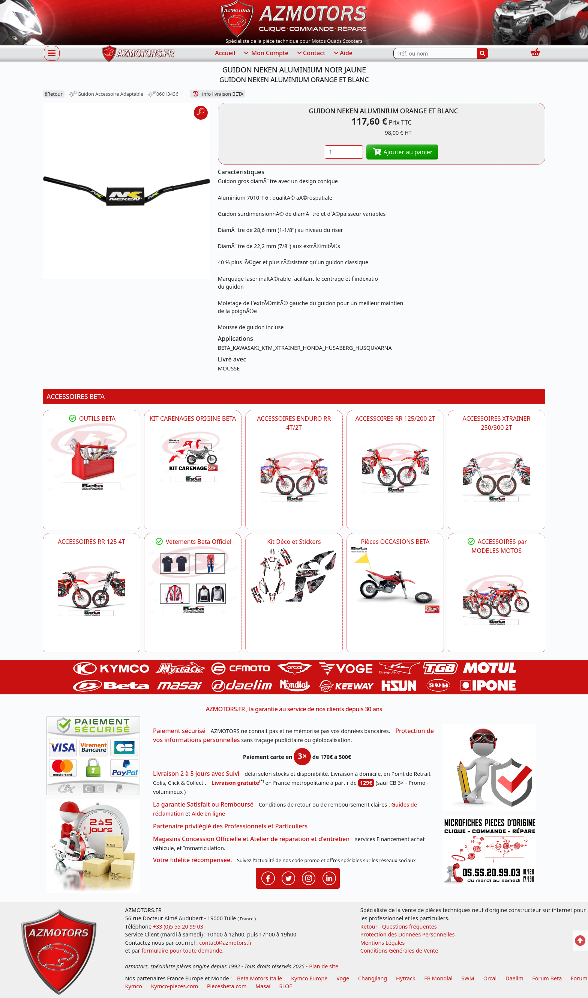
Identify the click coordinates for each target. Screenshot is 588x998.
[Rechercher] (482, 53)
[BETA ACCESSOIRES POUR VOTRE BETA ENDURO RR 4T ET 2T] (294, 476)
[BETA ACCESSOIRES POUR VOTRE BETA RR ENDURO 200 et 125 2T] (395, 467)
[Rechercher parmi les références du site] (435, 53)
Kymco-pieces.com (174, 986)
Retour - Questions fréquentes (398, 926)
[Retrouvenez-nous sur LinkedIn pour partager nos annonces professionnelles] (329, 878)
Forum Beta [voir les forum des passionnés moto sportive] (547, 978)
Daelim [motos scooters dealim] (515, 978)
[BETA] (496, 599)
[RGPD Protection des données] (492, 770)
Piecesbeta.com (227, 986)
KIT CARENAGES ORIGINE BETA (193, 418)
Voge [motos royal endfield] (342, 978)
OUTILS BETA (92, 418)
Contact (310, 53)
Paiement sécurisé (179, 731)
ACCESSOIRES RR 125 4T (91, 541)
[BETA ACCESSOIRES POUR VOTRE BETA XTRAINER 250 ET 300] (496, 476)
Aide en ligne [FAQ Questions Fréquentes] (208, 813)
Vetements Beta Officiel (193, 541)
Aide (342, 53)
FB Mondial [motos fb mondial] (438, 978)
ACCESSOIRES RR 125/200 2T (395, 418)
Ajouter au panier (402, 152)
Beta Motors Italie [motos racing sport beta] (259, 978)
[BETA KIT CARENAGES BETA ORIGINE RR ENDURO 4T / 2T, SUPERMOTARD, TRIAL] (192, 456)
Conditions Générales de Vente (399, 950)
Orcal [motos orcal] (490, 978)
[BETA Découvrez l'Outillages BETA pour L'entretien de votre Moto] (91, 456)
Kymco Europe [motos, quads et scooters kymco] (309, 978)
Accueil (225, 53)
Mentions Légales (382, 942)
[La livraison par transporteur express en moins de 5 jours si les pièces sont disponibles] (96, 849)
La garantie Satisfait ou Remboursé (203, 804)
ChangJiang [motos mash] (372, 978)
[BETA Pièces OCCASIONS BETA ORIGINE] (395, 579)
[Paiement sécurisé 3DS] (96, 758)
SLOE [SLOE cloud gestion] (285, 986)
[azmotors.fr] (138, 53)
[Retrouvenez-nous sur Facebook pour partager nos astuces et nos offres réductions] (268, 878)
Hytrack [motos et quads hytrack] (406, 978)
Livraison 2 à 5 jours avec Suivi (196, 773)
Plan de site (323, 966)
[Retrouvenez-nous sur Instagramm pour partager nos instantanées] (308, 878)
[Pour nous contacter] (492, 853)
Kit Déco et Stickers (294, 541)
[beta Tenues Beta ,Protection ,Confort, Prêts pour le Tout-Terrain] (192, 579)
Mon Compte (265, 53)
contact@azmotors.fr (225, 942)
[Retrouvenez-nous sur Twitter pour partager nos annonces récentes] (288, 878)
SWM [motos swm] (468, 978)
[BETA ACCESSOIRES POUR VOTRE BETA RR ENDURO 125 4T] (91, 590)
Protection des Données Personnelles (407, 934)
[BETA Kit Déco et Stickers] (294, 576)
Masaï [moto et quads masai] (262, 986)
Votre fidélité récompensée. (192, 860)
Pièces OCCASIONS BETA (395, 541)
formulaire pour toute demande (181, 950)
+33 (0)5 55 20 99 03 (178, 926)
